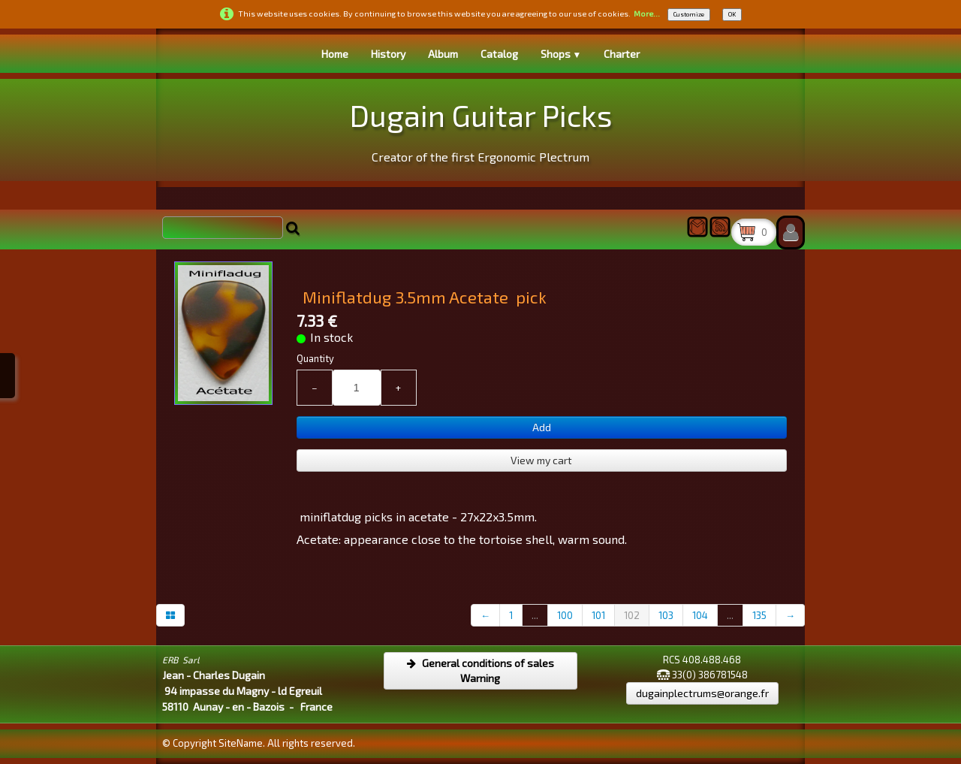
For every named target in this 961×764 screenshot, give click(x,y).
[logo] (481, 128)
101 (598, 615)
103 (665, 615)
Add (541, 427)
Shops (561, 53)
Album (443, 53)
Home (334, 53)
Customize (688, 14)
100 (565, 615)
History (388, 53)
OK (732, 14)
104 (700, 615)
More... (647, 13)
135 (759, 615)
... (535, 615)
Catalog (499, 53)
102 (632, 615)
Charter (622, 53)
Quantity (315, 358)
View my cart (541, 460)
